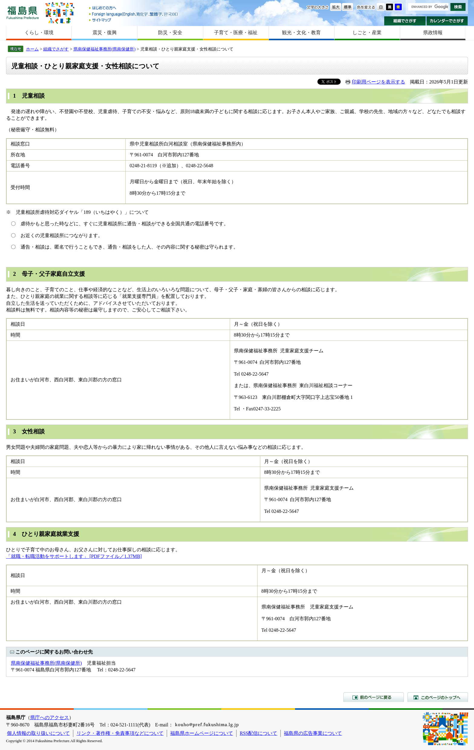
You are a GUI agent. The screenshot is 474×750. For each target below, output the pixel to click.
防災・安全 (170, 32)
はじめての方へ (134, 8)
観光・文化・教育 (301, 32)
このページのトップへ (437, 697)
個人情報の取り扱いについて (38, 733)
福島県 (22, 12)
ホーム (32, 49)
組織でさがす (405, 20)
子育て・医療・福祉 (236, 32)
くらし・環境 (39, 32)
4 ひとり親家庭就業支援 (46, 534)
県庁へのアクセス (49, 717)
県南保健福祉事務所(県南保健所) (104, 49)
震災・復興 (105, 32)
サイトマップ (134, 20)
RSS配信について (258, 733)
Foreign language (134, 14)
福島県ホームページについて (201, 733)
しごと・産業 (366, 32)
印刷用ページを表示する (378, 81)
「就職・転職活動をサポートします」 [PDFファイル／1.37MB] (74, 556)
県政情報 (433, 32)
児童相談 (33, 96)
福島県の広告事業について (313, 733)
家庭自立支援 (67, 274)
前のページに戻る (373, 697)
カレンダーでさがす (447, 20)
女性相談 (33, 431)
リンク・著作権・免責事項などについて (120, 733)
